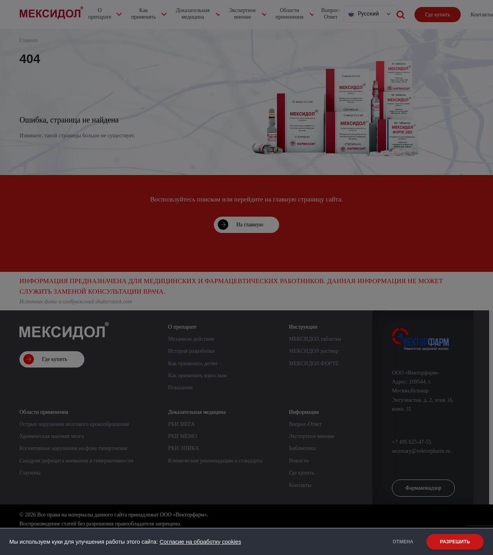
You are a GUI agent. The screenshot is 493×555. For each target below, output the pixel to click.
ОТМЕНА (401, 541)
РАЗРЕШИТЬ (455, 541)
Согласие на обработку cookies (200, 542)
